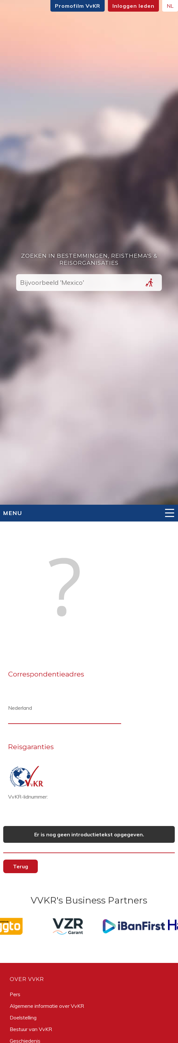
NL (170, 6)
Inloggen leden (133, 6)
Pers (15, 994)
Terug (20, 866)
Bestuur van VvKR (31, 1029)
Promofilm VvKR (77, 6)
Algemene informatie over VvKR (47, 1006)
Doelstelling (23, 1017)
